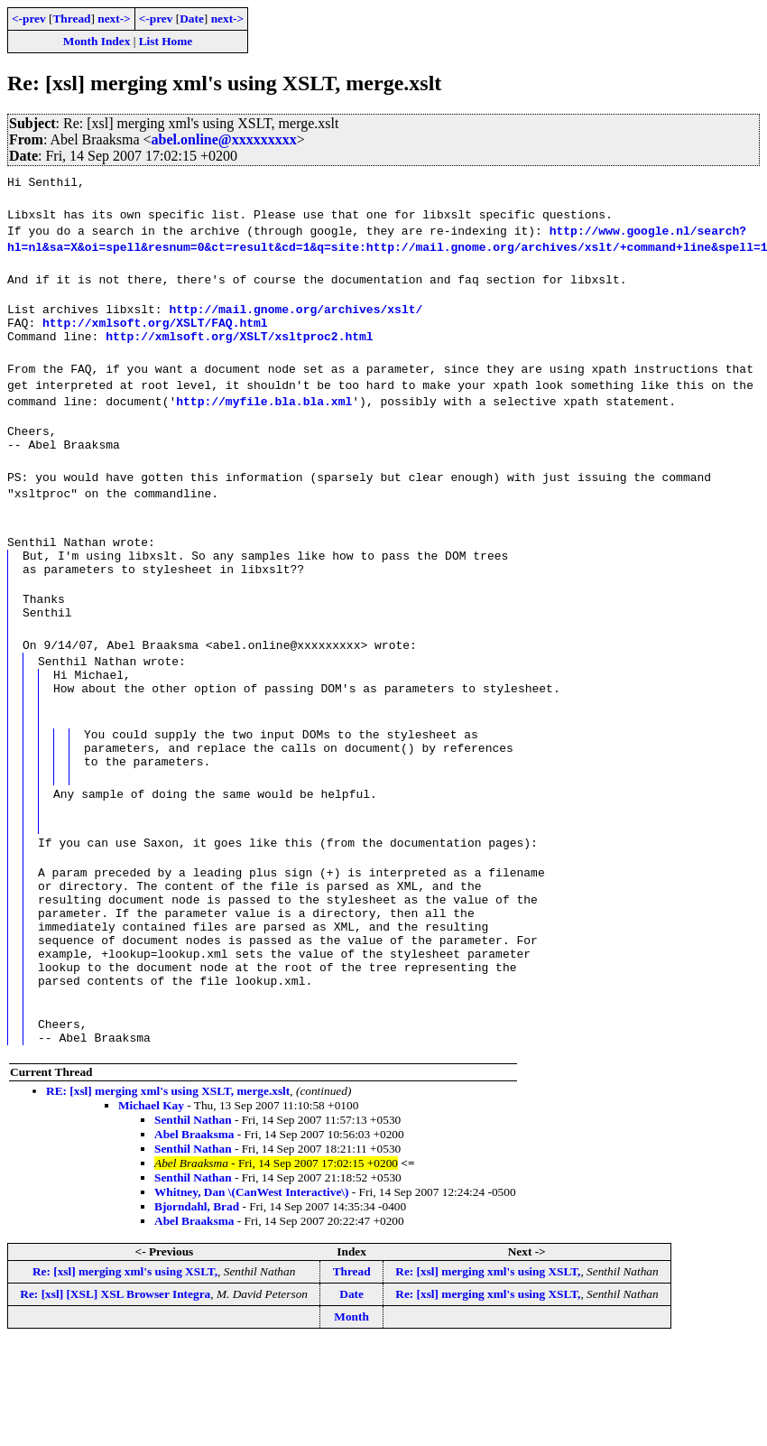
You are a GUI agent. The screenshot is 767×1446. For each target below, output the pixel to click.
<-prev (29, 18)
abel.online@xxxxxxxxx (224, 139)
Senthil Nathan (193, 1190)
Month (351, 1387)
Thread (71, 18)
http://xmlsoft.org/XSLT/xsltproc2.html (239, 344)
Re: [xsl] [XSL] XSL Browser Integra (115, 1364)
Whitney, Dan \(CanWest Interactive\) (251, 1262)
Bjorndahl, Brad (196, 1277)
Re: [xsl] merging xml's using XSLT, (124, 1342)
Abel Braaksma (194, 1204)
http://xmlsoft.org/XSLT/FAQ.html (155, 328)
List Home (166, 41)
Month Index (96, 41)
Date (192, 18)
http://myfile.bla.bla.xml (264, 409)
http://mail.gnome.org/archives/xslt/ (295, 311)
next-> (113, 18)
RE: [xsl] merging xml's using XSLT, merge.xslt (168, 1161)
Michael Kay (151, 1175)
